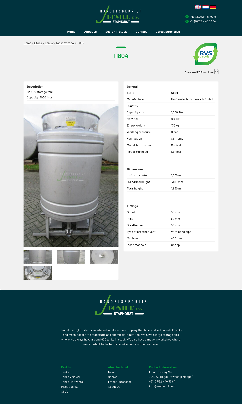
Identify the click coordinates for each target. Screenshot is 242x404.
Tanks (49, 43)
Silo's (64, 391)
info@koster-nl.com (203, 16)
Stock (38, 43)
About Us (114, 386)
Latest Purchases (120, 382)
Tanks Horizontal (72, 382)
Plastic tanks (69, 386)
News (111, 372)
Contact (141, 31)
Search (112, 377)
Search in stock (116, 31)
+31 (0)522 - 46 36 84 (203, 21)
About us (90, 31)
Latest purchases (168, 31)
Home (71, 31)
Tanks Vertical (65, 43)
